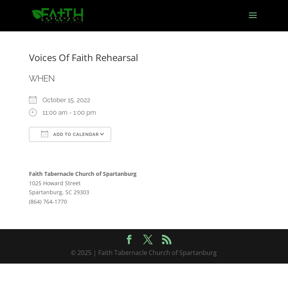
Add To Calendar (70, 133)
